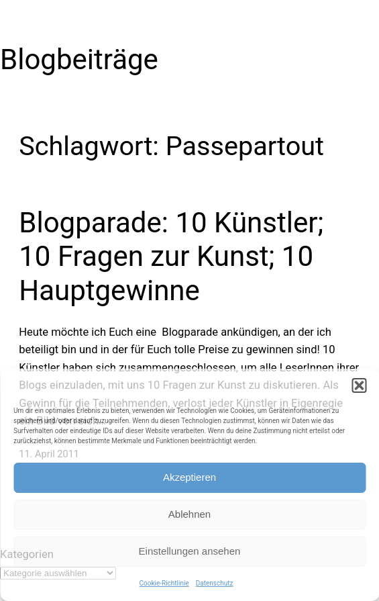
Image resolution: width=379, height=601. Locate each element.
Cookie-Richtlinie (164, 583)
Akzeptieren (189, 477)
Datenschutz (214, 583)
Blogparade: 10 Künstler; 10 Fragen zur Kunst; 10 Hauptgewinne (171, 256)
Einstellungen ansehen (190, 551)
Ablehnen (189, 514)
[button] (359, 385)
